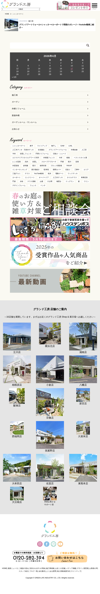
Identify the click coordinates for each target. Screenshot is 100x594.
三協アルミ (16, 173)
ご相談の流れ (24, 568)
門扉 (14, 181)
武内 (26, 162)
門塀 (62, 162)
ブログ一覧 (33, 571)
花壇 (77, 162)
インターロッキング (19, 170)
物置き (58, 181)
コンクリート (30, 178)
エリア (86, 170)
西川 (69, 162)
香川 (34, 166)
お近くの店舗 (60, 568)
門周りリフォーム (42, 154)
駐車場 (46, 170)
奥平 (31, 146)
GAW (62, 146)
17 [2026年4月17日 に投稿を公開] (72, 68)
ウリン (86, 181)
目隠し (34, 162)
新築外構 (16, 115)
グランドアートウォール (58, 150)
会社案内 (42, 571)
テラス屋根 (31, 181)
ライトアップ (42, 146)
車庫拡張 (84, 178)
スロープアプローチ (48, 162)
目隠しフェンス (25, 154)
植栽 (68, 158)
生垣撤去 (41, 150)
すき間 (49, 181)
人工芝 (84, 150)
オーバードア (44, 178)
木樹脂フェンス (49, 158)
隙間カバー (57, 170)
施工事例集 (50, 568)
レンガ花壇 (16, 162)
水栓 (21, 181)
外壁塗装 (15, 166)
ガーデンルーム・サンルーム (24, 122)
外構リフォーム (18, 109)
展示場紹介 (35, 170)
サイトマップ (76, 571)
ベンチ (43, 185)
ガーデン (16, 102)
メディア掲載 (71, 568)
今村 (60, 158)
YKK (14, 154)
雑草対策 (43, 166)
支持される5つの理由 (37, 568)
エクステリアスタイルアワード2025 (25, 158)
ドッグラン (70, 181)
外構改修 (74, 150)
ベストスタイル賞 (80, 158)
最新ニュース (13, 568)
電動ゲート (59, 173)
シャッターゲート (19, 146)
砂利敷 (25, 166)
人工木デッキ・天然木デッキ (23, 150)
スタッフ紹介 (24, 571)
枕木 (49, 173)
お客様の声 (93, 568)
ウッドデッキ (73, 173)
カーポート (16, 178)
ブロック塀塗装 (56, 166)
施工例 (15, 95)
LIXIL (70, 146)
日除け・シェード (59, 154)
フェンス (33, 185)
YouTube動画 (39, 173)
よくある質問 (51, 571)
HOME (4, 568)
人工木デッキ (58, 178)
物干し (53, 146)
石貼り (67, 170)
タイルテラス (72, 178)
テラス (27, 173)
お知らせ (16, 129)
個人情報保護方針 (63, 571)
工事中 (76, 170)
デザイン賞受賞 (82, 568)
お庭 (41, 181)
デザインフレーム (19, 185)
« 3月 (14, 77)
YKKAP (69, 166)
